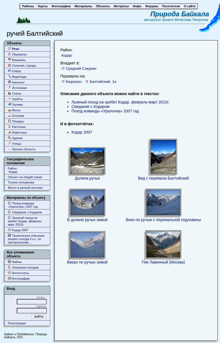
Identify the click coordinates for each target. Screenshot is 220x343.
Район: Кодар (12, 170)
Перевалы (17, 54)
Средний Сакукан (81, 68)
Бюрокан (73, 81)
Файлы (15, 262)
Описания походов (23, 267)
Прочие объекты (21, 149)
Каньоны (16, 82)
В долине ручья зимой (87, 220)
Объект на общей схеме (25, 177)
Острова (16, 115)
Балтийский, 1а (103, 81)
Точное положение (21, 182)
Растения (16, 127)
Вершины (17, 60)
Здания (15, 138)
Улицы (14, 143)
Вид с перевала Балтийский (163, 178)
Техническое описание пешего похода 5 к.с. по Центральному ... (26, 239)
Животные (17, 132)
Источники (17, 88)
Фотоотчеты (18, 273)
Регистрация (17, 323)
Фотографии (19, 278)
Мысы (14, 110)
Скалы (14, 93)
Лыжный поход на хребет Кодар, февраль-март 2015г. (25, 221)
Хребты (15, 99)
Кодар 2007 (18, 230)
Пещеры (16, 121)
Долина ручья (87, 178)
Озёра (14, 71)
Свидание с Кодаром (25, 212)
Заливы (15, 104)
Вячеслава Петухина (191, 20)
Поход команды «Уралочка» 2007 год (23, 204)
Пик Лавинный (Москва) (163, 262)
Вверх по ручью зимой (87, 262)
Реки (13, 48)
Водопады (17, 76)
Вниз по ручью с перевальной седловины (163, 220)
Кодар (66, 55)
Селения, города (22, 65)
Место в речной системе (25, 187)
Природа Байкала (179, 14)
